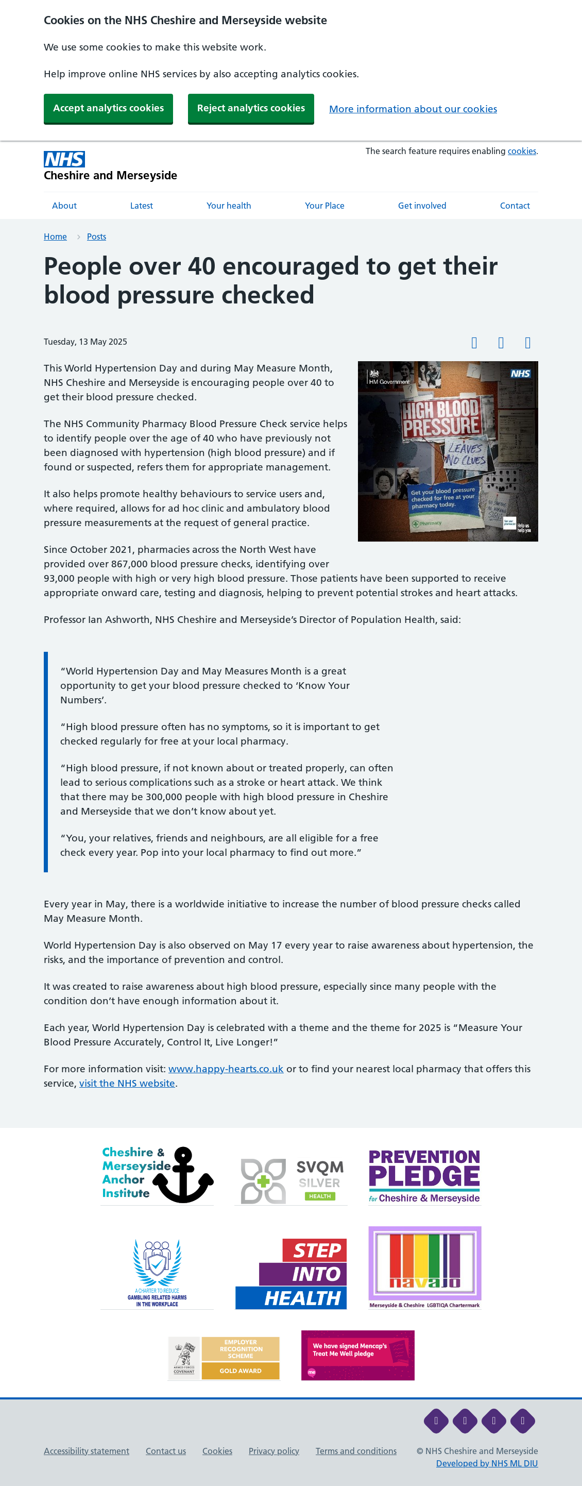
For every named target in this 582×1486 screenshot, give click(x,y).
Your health (229, 205)
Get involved (422, 205)
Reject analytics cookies (251, 108)
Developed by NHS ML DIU (487, 1463)
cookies (522, 151)
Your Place (325, 205)
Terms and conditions (356, 1451)
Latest (141, 205)
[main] (291, 689)
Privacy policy (274, 1451)
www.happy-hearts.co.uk (226, 1069)
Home (55, 236)
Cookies (217, 1451)
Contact (515, 205)
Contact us (166, 1451)
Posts (96, 236)
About (64, 205)
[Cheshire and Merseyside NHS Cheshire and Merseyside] (111, 166)
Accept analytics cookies (108, 108)
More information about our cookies (413, 109)
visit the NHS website (127, 1083)
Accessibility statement (86, 1451)
